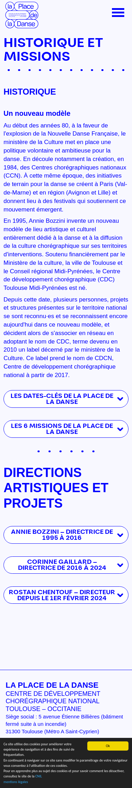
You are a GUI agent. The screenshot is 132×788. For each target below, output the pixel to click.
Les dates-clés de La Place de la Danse (62, 399)
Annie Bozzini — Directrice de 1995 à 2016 (62, 535)
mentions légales (16, 782)
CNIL (38, 776)
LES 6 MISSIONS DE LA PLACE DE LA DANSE (62, 429)
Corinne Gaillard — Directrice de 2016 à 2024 (62, 565)
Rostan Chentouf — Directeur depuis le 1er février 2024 (62, 595)
